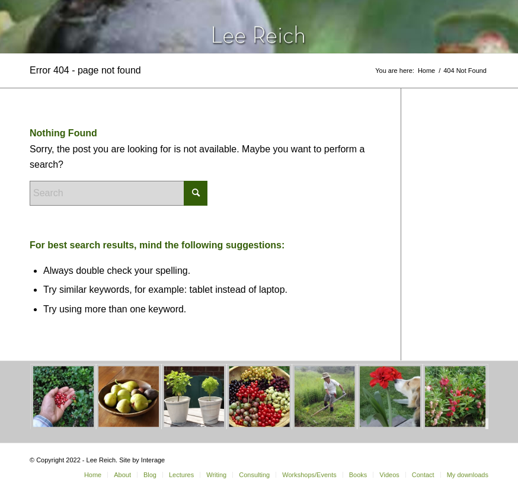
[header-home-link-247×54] (259, 26)
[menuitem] (92, 475)
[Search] (118, 193)
